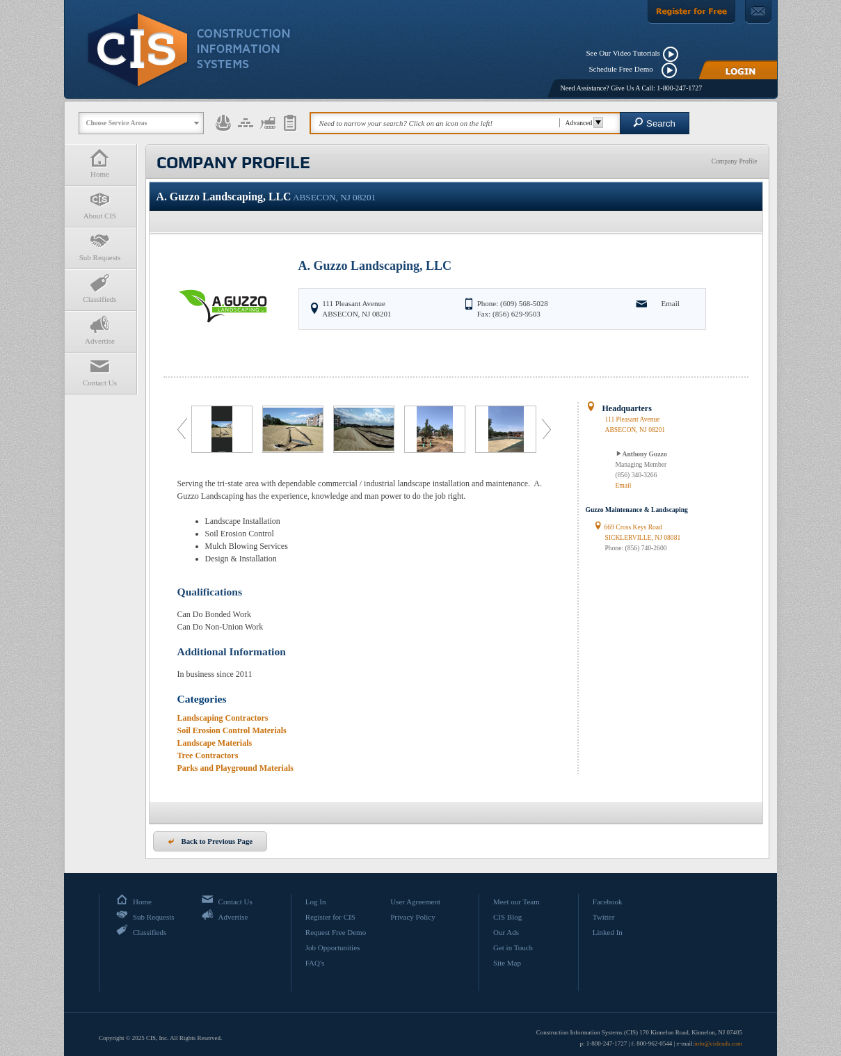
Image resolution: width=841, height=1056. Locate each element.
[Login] (738, 70)
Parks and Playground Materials (235, 768)
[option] (223, 429)
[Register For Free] (691, 12)
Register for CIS (330, 917)
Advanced (583, 122)
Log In (315, 901)
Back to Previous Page (210, 841)
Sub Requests (100, 247)
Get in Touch (513, 947)
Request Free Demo (335, 932)
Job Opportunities (332, 947)
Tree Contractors (208, 755)
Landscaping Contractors (223, 718)
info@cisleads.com (718, 1043)
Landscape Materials (215, 743)
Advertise (100, 330)
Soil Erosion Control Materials (232, 730)
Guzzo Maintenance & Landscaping (637, 509)
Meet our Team (516, 901)
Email (671, 303)
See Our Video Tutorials (623, 53)
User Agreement (415, 901)
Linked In (608, 932)
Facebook (608, 901)
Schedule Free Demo (624, 69)
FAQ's (314, 963)
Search (654, 123)
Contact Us (100, 372)
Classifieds (100, 288)
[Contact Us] (758, 12)
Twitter (604, 917)
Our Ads (506, 932)
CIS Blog (507, 917)
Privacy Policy (412, 917)
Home (100, 163)
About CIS (100, 205)
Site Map (507, 963)
